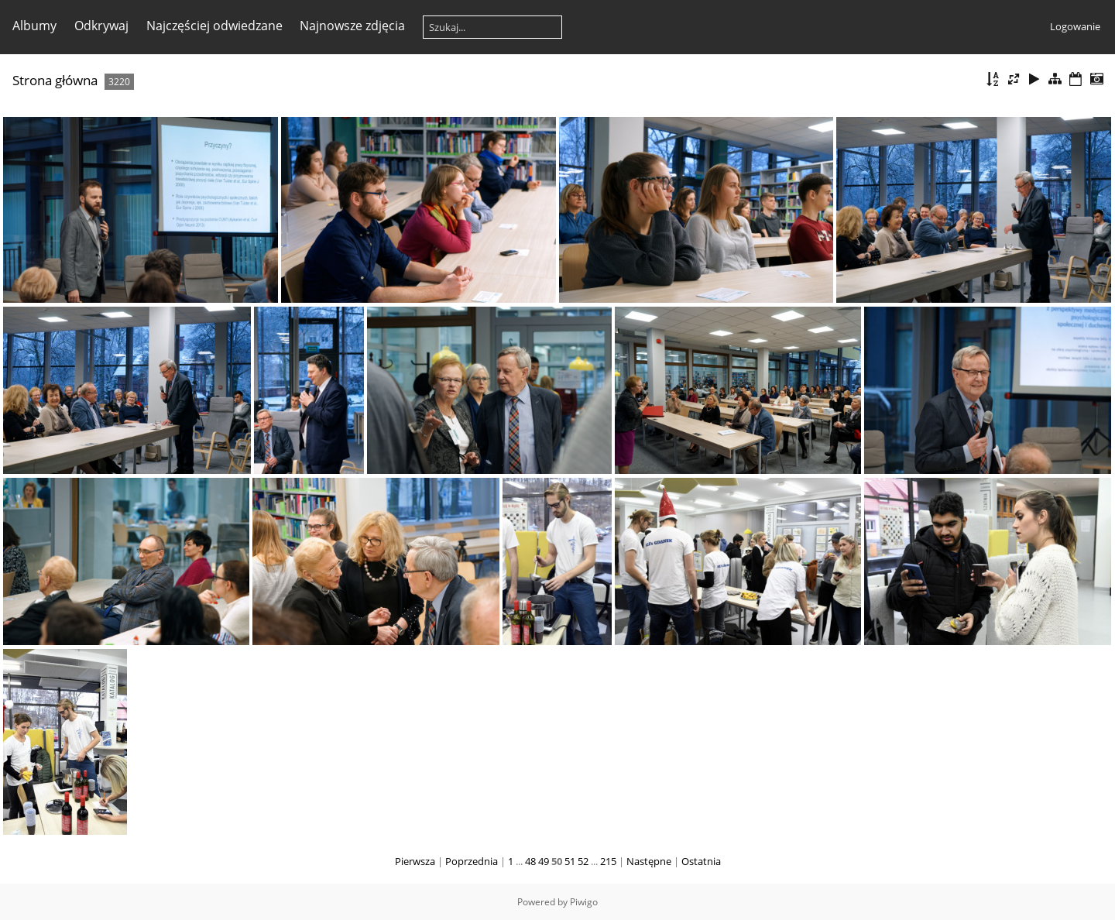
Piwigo (584, 901)
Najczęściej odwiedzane (214, 25)
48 (530, 861)
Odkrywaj (101, 25)
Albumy (34, 25)
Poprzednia (471, 861)
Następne (648, 861)
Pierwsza (415, 861)
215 (608, 861)
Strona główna (55, 80)
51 (569, 861)
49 (543, 861)
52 (583, 861)
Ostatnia (701, 861)
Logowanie (1075, 26)
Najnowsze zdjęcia (352, 25)
